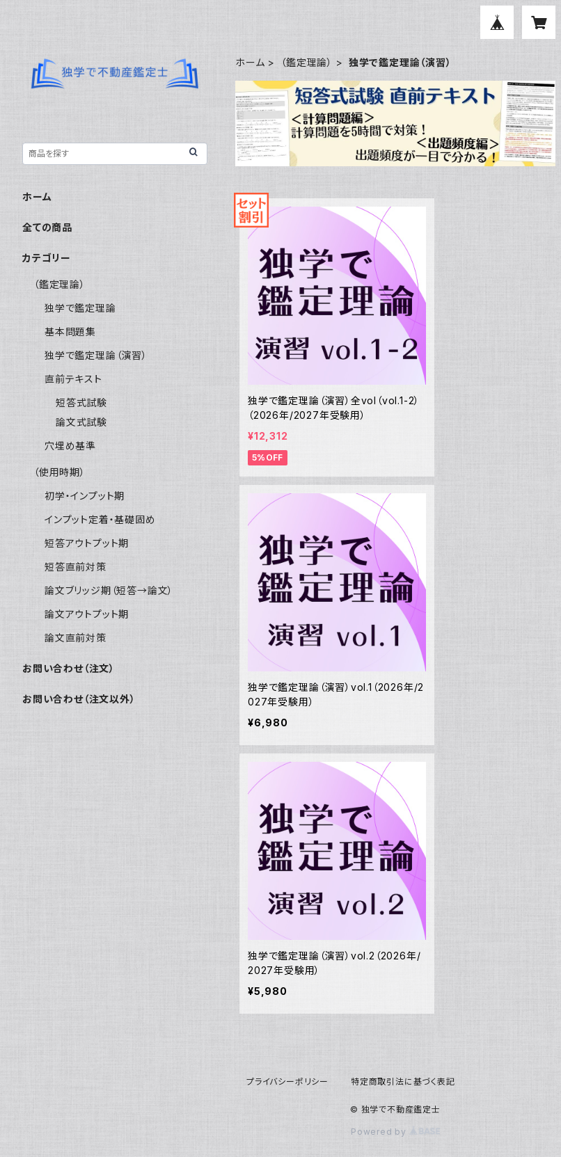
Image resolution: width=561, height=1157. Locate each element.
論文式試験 (81, 422)
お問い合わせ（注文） (68, 668)
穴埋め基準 (70, 446)
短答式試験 (81, 402)
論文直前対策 (75, 638)
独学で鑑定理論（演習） (96, 355)
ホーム (249, 62)
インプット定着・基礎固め (100, 519)
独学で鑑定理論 (80, 308)
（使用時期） (59, 472)
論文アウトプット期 (87, 614)
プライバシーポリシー (287, 1081)
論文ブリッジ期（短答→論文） (109, 590)
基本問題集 (70, 331)
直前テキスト (73, 379)
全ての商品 (47, 227)
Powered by (395, 1131)
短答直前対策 (75, 567)
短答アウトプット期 (87, 543)
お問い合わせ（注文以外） (79, 699)
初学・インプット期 (85, 496)
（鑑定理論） (306, 62)
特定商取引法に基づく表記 (403, 1081)
